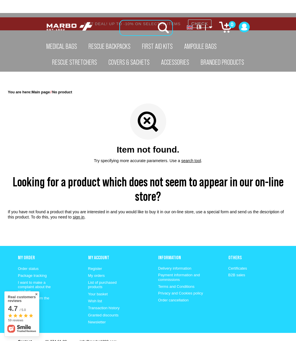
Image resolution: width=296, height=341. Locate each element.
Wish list (95, 283)
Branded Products (222, 62)
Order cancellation (173, 283)
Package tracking (32, 258)
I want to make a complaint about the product (34, 269)
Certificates (237, 251)
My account (98, 240)
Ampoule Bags (200, 46)
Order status (28, 251)
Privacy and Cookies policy (180, 276)
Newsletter (97, 305)
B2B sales (236, 257)
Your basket (98, 277)
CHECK (199, 6)
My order (26, 240)
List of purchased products (102, 267)
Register (95, 251)
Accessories (175, 62)
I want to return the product (33, 283)
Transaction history (104, 290)
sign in (78, 199)
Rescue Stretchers (74, 62)
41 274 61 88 (56, 324)
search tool (191, 143)
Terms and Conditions (176, 269)
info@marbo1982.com (98, 324)
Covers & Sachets (128, 62)
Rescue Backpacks (109, 46)
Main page (41, 75)
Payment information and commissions (179, 259)
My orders (96, 258)
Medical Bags (61, 46)
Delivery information (174, 251)
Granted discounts (103, 298)
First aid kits (157, 46)
